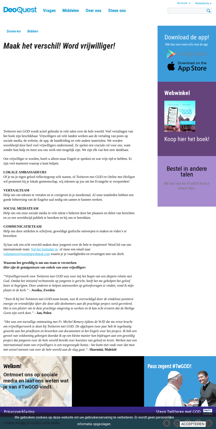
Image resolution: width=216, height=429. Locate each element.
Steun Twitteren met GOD (178, 411)
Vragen (49, 10)
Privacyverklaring (19, 411)
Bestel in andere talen (187, 171)
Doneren (14, 31)
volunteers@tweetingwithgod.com (26, 254)
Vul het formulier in (44, 249)
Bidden (32, 31)
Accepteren (192, 424)
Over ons (93, 10)
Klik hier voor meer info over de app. (186, 44)
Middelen (70, 10)
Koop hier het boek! (186, 139)
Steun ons (117, 10)
